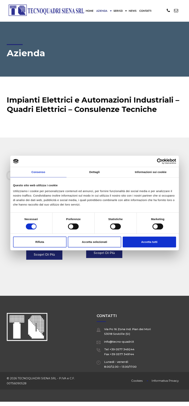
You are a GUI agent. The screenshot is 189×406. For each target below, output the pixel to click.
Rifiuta (39, 241)
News (132, 11)
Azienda (102, 11)
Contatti (145, 11)
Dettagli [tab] (94, 172)
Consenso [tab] (38, 172)
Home (89, 11)
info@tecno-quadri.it (119, 341)
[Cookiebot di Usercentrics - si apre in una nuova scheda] (159, 161)
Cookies (137, 380)
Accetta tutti (149, 241)
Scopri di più (44, 254)
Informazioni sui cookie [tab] (151, 172)
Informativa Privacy (165, 380)
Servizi (118, 11)
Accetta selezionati (94, 241)
